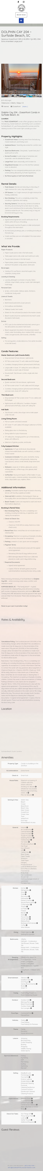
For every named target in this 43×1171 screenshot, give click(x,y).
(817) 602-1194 (29, 1165)
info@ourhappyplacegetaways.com (21, 1167)
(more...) (25, 106)
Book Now (21, 15)
